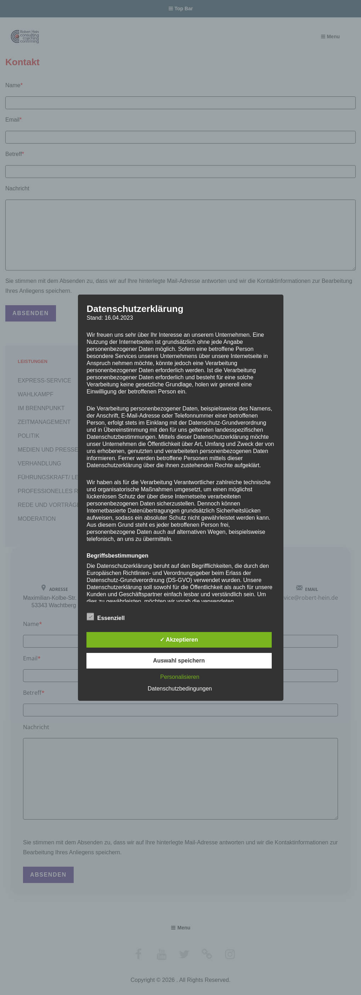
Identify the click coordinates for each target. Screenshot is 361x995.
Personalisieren (179, 677)
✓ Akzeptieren (179, 640)
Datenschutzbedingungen (180, 689)
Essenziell (106, 617)
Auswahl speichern (179, 661)
